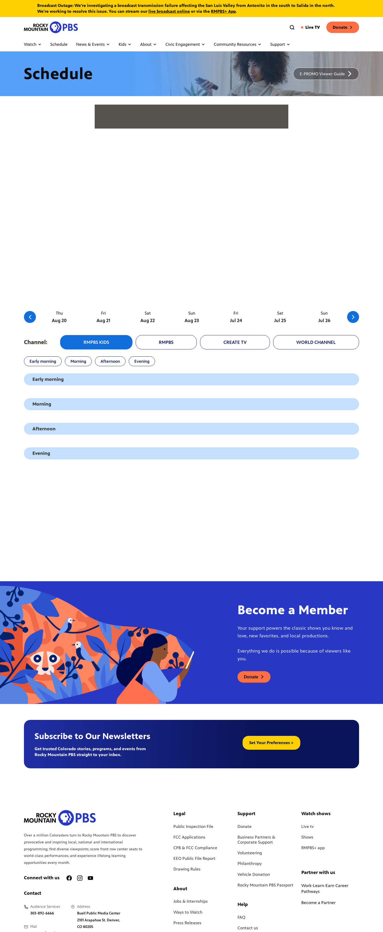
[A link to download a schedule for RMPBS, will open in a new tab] (326, 74)
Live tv (307, 826)
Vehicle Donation (254, 874)
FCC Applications (189, 837)
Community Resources (238, 44)
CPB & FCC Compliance (195, 847)
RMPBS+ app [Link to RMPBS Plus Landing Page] (313, 847)
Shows (307, 837)
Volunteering (250, 852)
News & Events (93, 44)
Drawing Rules (187, 869)
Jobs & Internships (190, 901)
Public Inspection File (193, 826)
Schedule (59, 44)
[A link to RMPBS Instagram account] (80, 878)
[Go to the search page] (292, 27)
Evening (141, 361)
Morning (78, 361)
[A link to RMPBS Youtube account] (90, 878)
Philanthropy (250, 863)
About (148, 44)
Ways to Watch (187, 912)
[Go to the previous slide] (30, 317)
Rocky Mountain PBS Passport (265, 885)
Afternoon (110, 361)
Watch (33, 44)
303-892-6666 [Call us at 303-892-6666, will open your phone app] (42, 913)
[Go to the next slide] (353, 317)
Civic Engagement (185, 44)
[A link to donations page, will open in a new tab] (254, 677)
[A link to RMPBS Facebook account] (69, 878)
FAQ (241, 917)
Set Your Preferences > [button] (271, 742)
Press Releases (187, 922)
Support (280, 44)
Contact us (248, 927)
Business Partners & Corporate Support (256, 840)
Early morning (43, 361)
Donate (343, 27)
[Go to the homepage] (51, 27)
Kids (125, 44)
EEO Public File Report (194, 858)
